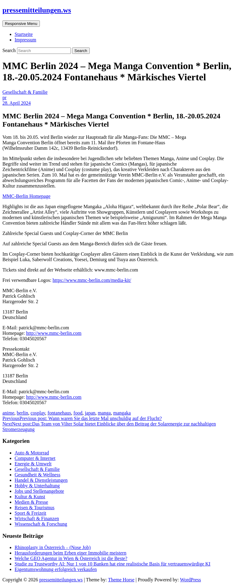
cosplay (37, 412)
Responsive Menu (21, 23)
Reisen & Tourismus (34, 507)
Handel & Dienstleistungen (41, 480)
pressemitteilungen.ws (36, 10)
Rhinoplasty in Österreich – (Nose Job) (53, 547)
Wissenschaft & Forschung (41, 524)
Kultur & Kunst (30, 496)
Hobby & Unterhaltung (37, 485)
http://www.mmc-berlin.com (54, 333)
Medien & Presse (31, 502)
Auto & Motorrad (32, 452)
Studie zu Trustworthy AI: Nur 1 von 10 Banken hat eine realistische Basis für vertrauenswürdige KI (112, 563)
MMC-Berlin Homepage (26, 196)
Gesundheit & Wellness (37, 474)
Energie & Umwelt (33, 463)
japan (90, 412)
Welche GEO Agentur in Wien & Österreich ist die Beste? (71, 558)
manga (104, 412)
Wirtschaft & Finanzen (37, 518)
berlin (22, 412)
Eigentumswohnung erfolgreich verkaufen (56, 569)
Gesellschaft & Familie (24, 92)
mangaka (122, 412)
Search (9, 50)
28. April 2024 (16, 103)
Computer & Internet (35, 458)
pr (4, 97)
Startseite (24, 34)
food (78, 412)
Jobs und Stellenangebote (39, 491)
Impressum (25, 39)
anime (8, 412)
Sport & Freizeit (30, 513)
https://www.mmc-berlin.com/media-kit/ (92, 280)
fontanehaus (59, 412)
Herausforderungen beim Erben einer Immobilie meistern (70, 552)
